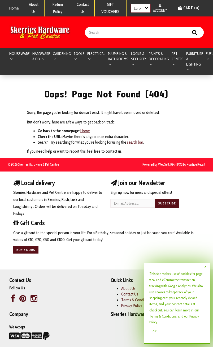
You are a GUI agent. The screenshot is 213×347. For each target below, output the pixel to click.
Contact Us (83, 8)
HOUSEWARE (19, 53)
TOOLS (79, 53)
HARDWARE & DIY (41, 56)
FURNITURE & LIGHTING (194, 59)
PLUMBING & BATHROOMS (118, 56)
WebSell (163, 164)
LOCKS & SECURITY (138, 56)
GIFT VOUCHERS (110, 8)
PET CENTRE (178, 56)
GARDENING (62, 53)
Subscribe (167, 203)
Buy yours (25, 250)
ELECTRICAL (96, 53)
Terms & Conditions (162, 316)
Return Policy (58, 8)
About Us (33, 8)
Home (14, 8)
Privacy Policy (131, 305)
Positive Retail (196, 164)
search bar (135, 142)
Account (160, 8)
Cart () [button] (189, 8)
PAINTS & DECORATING (159, 56)
